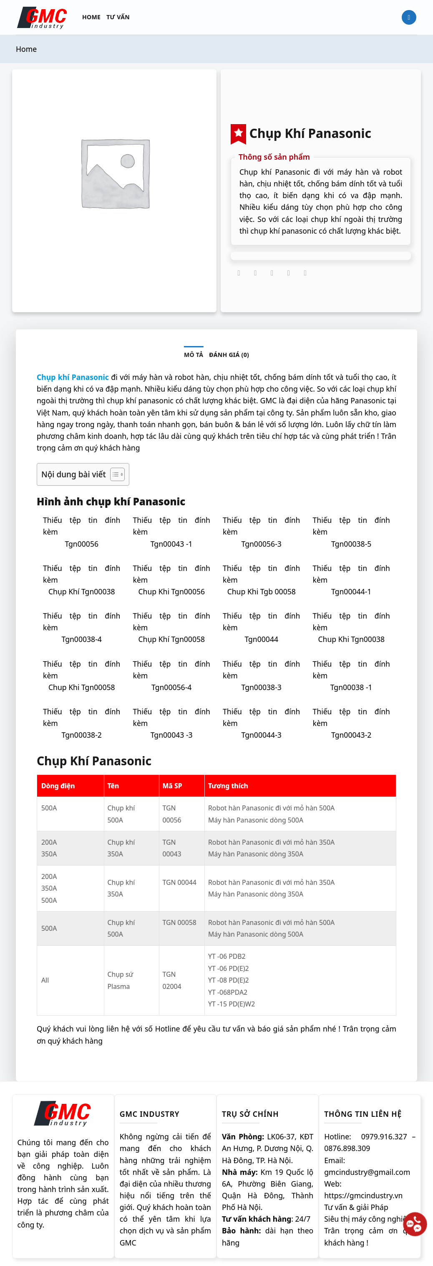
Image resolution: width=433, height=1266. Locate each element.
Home (91, 17)
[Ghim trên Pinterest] (288, 273)
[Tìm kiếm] (409, 17)
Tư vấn (118, 17)
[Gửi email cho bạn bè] (271, 273)
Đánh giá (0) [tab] (229, 355)
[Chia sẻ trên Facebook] (239, 273)
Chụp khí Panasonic (73, 377)
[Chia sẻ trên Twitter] (255, 273)
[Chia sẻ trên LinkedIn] (305, 273)
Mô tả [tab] (193, 355)
